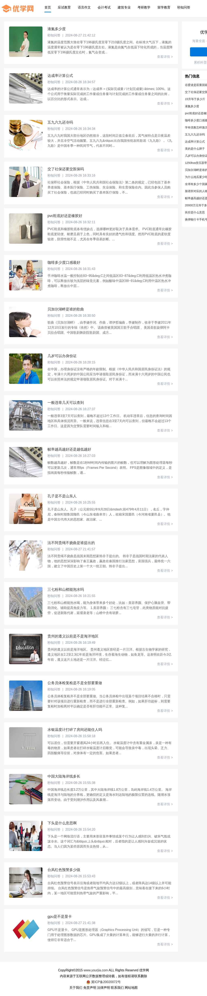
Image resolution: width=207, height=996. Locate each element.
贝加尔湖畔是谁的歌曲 (66, 309)
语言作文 (84, 7)
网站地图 (131, 987)
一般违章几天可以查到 (66, 403)
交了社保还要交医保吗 (66, 169)
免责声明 (89, 987)
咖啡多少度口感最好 (64, 262)
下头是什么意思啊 (62, 823)
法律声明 (103, 987)
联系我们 (117, 987)
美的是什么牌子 (195, 148)
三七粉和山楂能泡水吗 (66, 589)
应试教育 (64, 7)
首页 (47, 7)
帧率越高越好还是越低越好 (69, 449)
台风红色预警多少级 (64, 870)
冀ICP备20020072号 (103, 982)
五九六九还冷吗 (60, 122)
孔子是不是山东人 (62, 496)
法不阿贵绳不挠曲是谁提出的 (71, 543)
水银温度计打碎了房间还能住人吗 (75, 730)
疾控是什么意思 (195, 212)
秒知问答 (183, 7)
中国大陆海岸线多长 (64, 776)
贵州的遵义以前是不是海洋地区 (73, 636)
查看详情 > (165, 56)
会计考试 (104, 7)
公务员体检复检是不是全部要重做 (75, 683)
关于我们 (75, 987)
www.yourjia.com (96, 970)
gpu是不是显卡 (60, 916)
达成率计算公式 (60, 76)
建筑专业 (124, 7)
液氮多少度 (57, 29)
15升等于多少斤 (195, 99)
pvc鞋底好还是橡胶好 (65, 216)
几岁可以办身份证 (62, 356)
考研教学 (143, 7)
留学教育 (163, 7)
